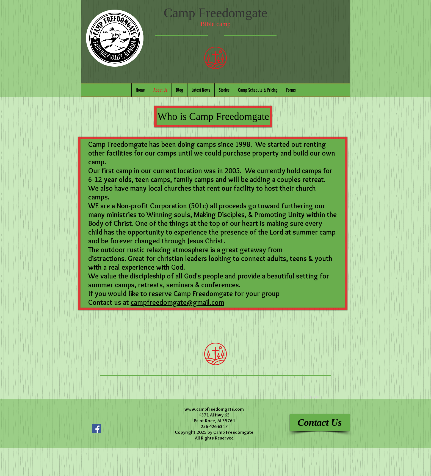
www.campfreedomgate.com (214, 409)
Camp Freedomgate (215, 12)
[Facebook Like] (123, 417)
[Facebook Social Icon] (96, 428)
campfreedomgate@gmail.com (177, 302)
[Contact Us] (320, 422)
